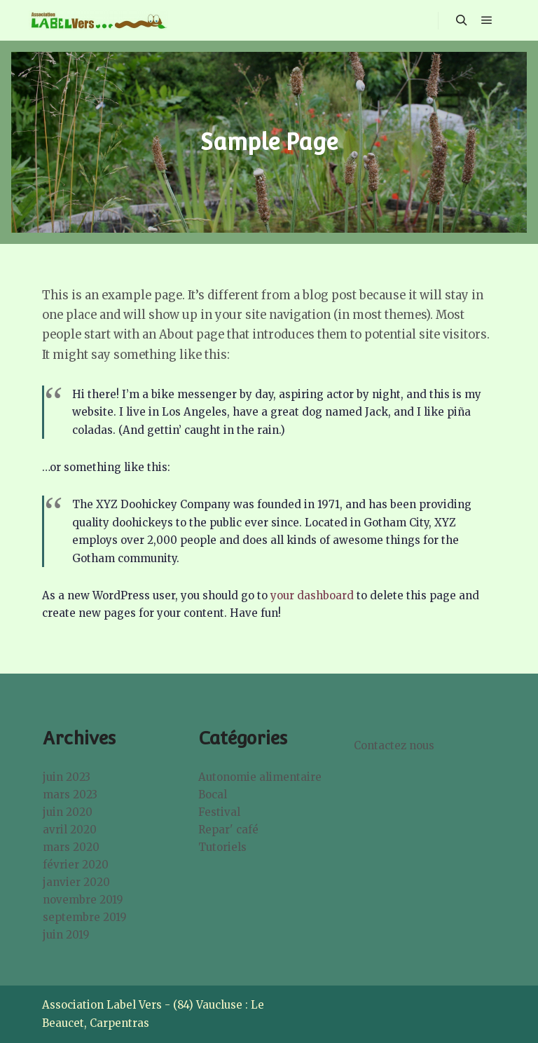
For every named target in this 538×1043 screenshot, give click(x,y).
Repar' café (228, 829)
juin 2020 (67, 812)
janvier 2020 (76, 882)
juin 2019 (66, 934)
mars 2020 (71, 847)
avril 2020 (70, 829)
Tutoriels (222, 847)
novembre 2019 (83, 899)
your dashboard (312, 595)
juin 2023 (66, 777)
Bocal (212, 794)
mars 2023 (70, 794)
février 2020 (76, 864)
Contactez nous (394, 745)
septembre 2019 (85, 917)
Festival (219, 812)
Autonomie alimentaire (260, 777)
